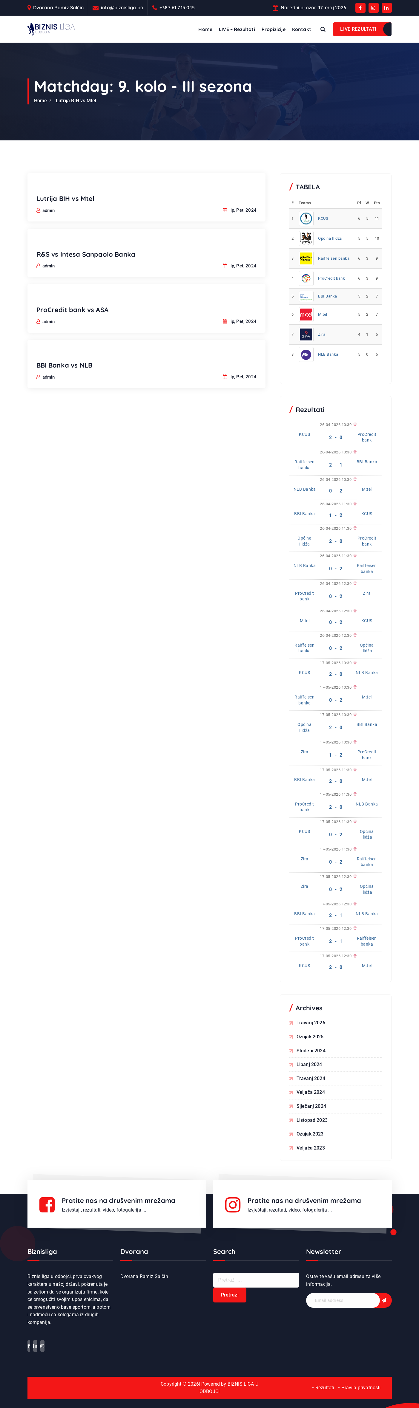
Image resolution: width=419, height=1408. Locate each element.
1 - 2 (336, 515)
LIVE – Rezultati (237, 29)
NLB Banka (328, 354)
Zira (321, 334)
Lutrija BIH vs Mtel (76, 100)
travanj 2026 (311, 1023)
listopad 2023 (312, 1120)
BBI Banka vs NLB (64, 373)
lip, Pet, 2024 (240, 218)
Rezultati (324, 1387)
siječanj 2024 (311, 1106)
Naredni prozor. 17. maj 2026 (313, 7)
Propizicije (274, 29)
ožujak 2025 (310, 1037)
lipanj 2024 (309, 1064)
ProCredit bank (331, 278)
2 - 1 (336, 465)
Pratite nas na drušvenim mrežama (118, 1200)
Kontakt (301, 29)
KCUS (323, 218)
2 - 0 (336, 437)
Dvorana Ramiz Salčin (58, 7)
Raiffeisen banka (333, 258)
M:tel (322, 314)
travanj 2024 (311, 1078)
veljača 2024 (311, 1092)
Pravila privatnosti (360, 1387)
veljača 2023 (311, 1148)
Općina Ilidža (330, 238)
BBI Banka (327, 296)
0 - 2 (336, 491)
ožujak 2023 (310, 1134)
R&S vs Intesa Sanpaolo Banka (85, 262)
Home (205, 29)
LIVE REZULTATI (358, 29)
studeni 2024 (311, 1051)
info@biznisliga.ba (122, 7)
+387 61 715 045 (177, 7)
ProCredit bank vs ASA (72, 317)
